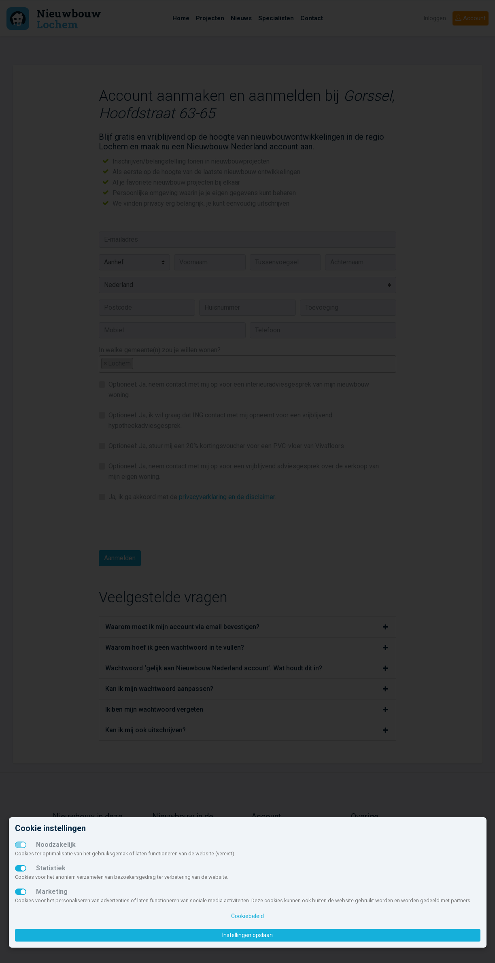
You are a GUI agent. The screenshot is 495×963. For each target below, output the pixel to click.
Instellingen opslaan (247, 935)
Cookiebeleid (247, 916)
